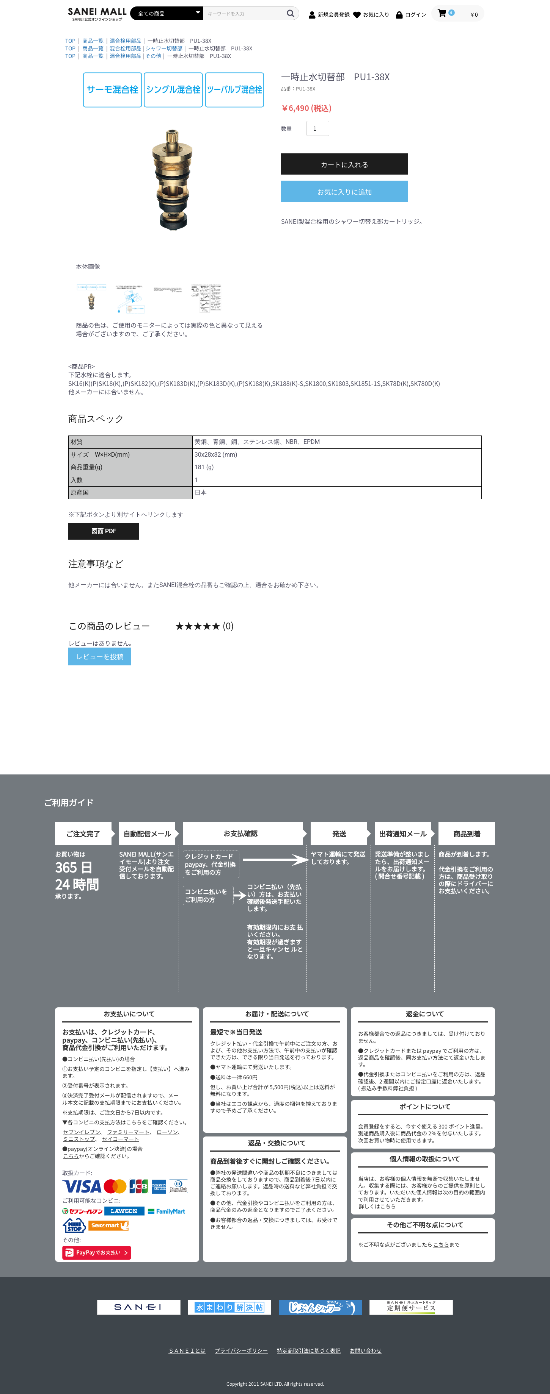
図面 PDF (103, 531)
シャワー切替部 (163, 48)
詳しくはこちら (377, 1206)
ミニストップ (79, 1139)
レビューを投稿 (100, 656)
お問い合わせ (366, 1350)
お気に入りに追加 (344, 192)
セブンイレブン (81, 1132)
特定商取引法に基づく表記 (309, 1350)
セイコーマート (120, 1139)
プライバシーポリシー (241, 1350)
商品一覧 (93, 40)
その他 (153, 55)
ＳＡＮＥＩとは (187, 1350)
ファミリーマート (128, 1132)
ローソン (167, 1132)
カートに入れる (345, 164)
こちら (71, 1156)
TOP (70, 40)
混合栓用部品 (125, 40)
